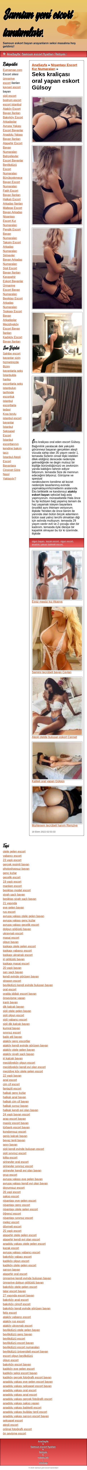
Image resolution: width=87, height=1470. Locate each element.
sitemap (43, 1463)
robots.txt (43, 1457)
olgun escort (66, 541)
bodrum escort (12, 100)
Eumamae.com (12, 69)
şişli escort (9, 95)
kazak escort (52, 541)
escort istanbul (12, 104)
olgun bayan (38, 541)
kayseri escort (12, 87)
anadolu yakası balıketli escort (47, 544)
